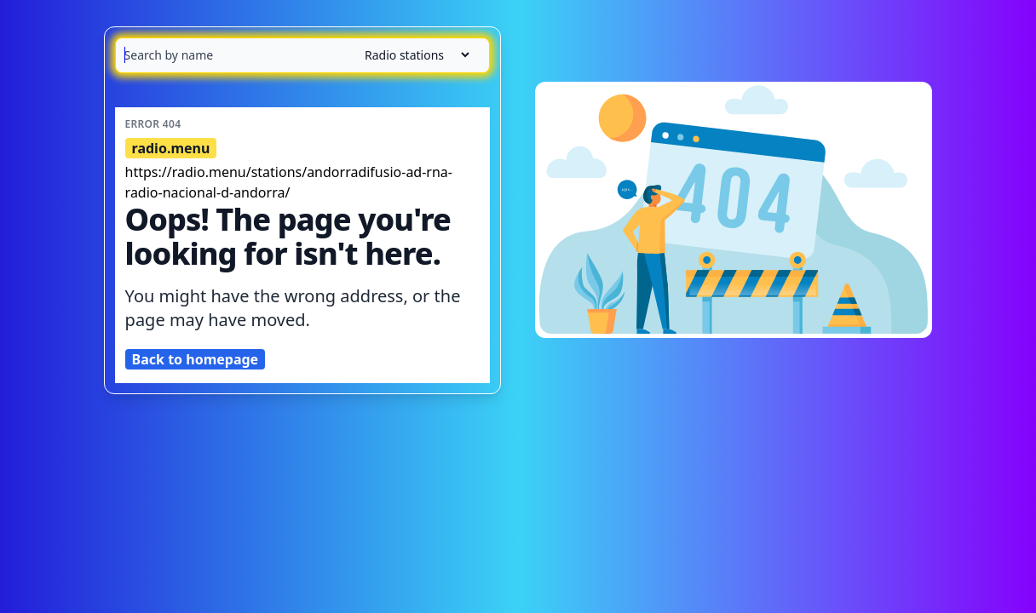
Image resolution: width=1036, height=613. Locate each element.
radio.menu (171, 148)
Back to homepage (195, 359)
